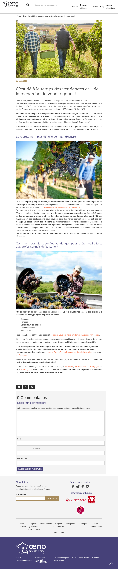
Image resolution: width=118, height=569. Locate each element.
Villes (95, 7)
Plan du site (84, 558)
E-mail (36, 449)
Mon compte (59, 532)
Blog (102, 7)
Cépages (83, 524)
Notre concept (46, 524)
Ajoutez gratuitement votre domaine (34, 526)
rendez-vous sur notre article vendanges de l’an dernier (75, 335)
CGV (74, 558)
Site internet (22, 459)
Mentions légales (62, 558)
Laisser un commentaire (30, 469)
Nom (19, 439)
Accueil (75, 7)
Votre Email (22, 494)
